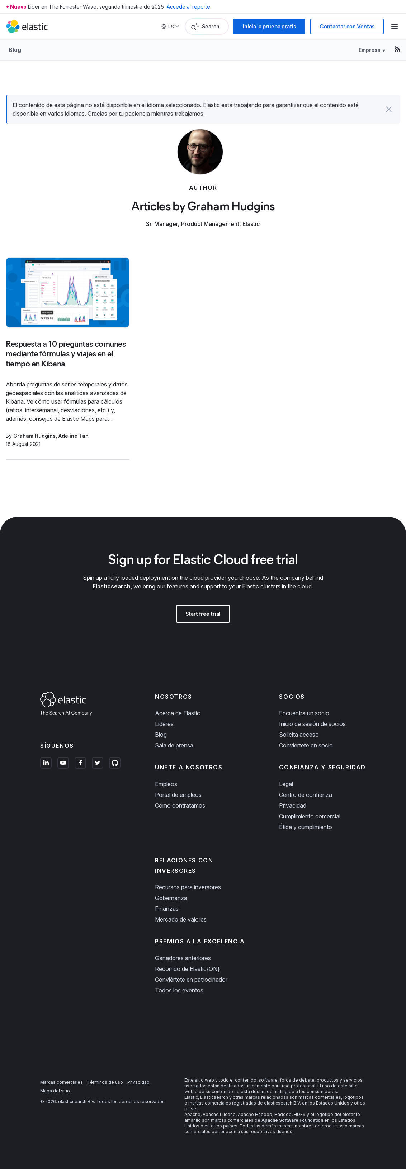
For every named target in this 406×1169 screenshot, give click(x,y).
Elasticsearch (112, 586)
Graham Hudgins (34, 436)
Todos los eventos (179, 990)
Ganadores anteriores (183, 958)
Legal (286, 784)
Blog (15, 49)
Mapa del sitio (55, 1090)
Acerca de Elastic (177, 713)
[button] (389, 109)
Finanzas (167, 908)
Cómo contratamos (180, 805)
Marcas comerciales (61, 1082)
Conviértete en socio (306, 745)
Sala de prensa (174, 745)
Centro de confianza (305, 794)
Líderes (164, 723)
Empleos (166, 784)
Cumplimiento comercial (309, 816)
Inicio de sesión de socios (312, 723)
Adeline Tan (73, 436)
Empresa (370, 50)
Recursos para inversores (188, 887)
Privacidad (292, 805)
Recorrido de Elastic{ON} (187, 968)
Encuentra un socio (304, 713)
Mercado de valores (181, 919)
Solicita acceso (299, 734)
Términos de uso (105, 1082)
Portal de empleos (178, 794)
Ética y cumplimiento (305, 827)
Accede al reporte (188, 7)
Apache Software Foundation (292, 1120)
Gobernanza (171, 897)
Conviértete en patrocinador (191, 979)
